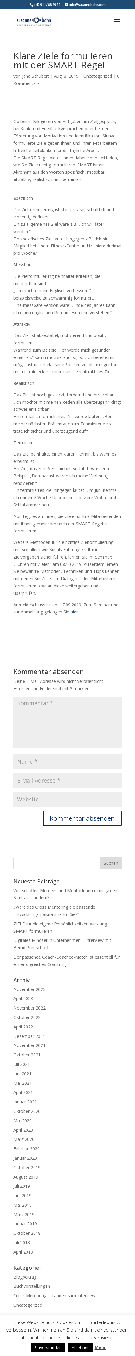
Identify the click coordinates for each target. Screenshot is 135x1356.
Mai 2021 (22, 1083)
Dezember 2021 (29, 1036)
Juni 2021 (22, 1074)
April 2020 (23, 1130)
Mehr (100, 1347)
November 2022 (29, 1008)
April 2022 (23, 1027)
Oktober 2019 (27, 1167)
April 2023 (23, 998)
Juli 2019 (21, 1186)
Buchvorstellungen (31, 1286)
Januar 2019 (25, 1223)
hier (74, 612)
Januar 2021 (25, 1102)
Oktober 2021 (27, 1055)
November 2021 (29, 1045)
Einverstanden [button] (48, 1347)
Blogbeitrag (24, 1277)
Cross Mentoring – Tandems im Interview (54, 1295)
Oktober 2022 (27, 1017)
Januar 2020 (25, 1158)
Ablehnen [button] (81, 1347)
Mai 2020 (22, 1120)
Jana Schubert (35, 76)
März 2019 (24, 1214)
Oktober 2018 (27, 1233)
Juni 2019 (22, 1195)
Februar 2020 (26, 1149)
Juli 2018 (21, 1242)
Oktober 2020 (27, 1111)
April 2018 (23, 1252)
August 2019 (25, 1177)
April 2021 (23, 1092)
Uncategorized (97, 76)
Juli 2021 (21, 1064)
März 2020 (24, 1139)
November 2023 (29, 989)
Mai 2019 (22, 1205)
